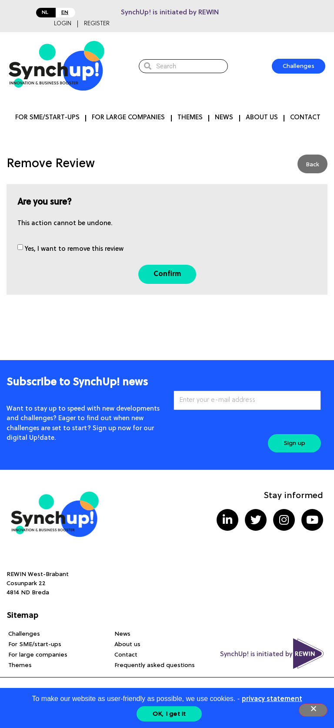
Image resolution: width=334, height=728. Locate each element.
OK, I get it (169, 714)
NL (45, 12)
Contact (305, 118)
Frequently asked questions (154, 665)
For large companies (128, 118)
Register (97, 24)
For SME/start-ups (47, 118)
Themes (190, 118)
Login (62, 24)
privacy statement (272, 699)
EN (64, 12)
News (224, 118)
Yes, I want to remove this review (74, 249)
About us (262, 118)
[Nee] (313, 710)
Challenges (24, 634)
